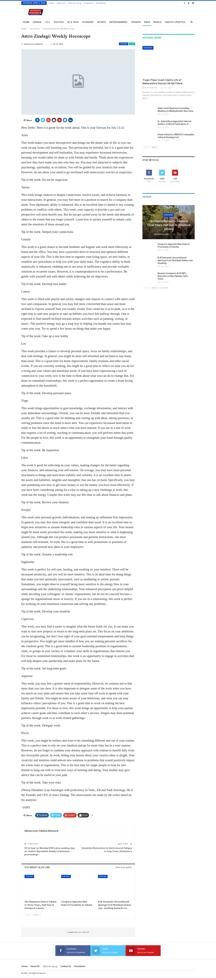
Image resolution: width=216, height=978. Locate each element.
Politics (59, 22)
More (168, 22)
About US (61, 3)
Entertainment (118, 22)
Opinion (136, 22)
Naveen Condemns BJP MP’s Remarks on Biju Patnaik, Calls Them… (173, 276)
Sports (101, 22)
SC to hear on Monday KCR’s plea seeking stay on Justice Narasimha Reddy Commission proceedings (49, 851)
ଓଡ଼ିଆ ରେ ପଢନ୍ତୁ (74, 3)
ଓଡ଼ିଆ (47, 22)
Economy (88, 22)
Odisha (37, 22)
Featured (123, 44)
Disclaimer (101, 3)
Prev (29, 915)
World (158, 22)
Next (37, 915)
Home (51, 3)
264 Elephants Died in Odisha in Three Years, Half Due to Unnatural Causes (168, 225)
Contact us (89, 3)
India (147, 22)
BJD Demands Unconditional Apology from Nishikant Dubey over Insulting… (175, 260)
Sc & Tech (73, 22)
